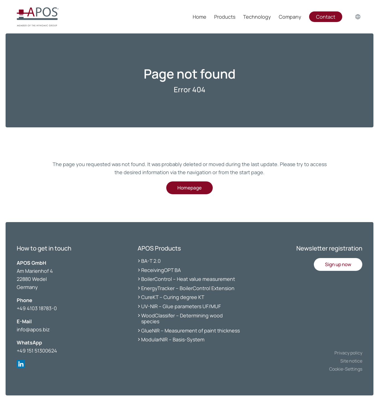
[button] (338, 264)
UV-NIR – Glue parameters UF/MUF (181, 306)
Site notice (351, 361)
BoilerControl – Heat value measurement (188, 279)
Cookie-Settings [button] (345, 369)
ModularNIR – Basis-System (172, 339)
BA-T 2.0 (151, 260)
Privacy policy (348, 353)
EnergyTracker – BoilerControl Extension (187, 288)
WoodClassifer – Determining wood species (182, 318)
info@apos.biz (33, 329)
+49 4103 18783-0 (37, 308)
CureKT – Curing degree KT (172, 297)
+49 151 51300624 (37, 350)
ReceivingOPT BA (161, 270)
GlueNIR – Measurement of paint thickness (190, 330)
